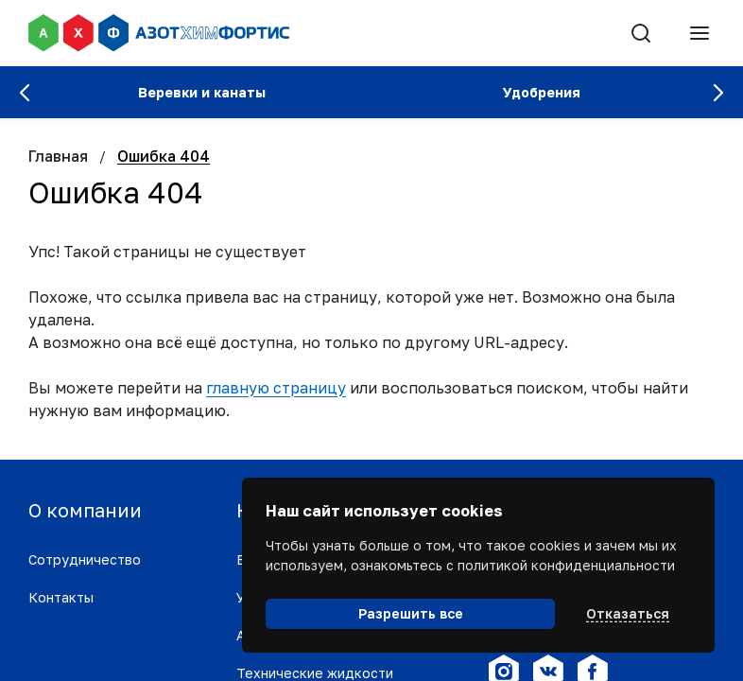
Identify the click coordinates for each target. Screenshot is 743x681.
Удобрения (541, 92)
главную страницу (276, 387)
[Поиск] (641, 33)
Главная (58, 156)
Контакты (61, 597)
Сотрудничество (84, 559)
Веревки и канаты (202, 92)
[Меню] (699, 33)
